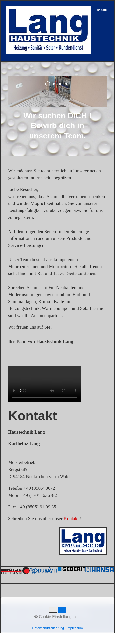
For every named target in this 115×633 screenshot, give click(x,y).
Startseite (12, 610)
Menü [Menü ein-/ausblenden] (102, 10)
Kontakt (71, 518)
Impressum (51, 610)
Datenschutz (75, 610)
